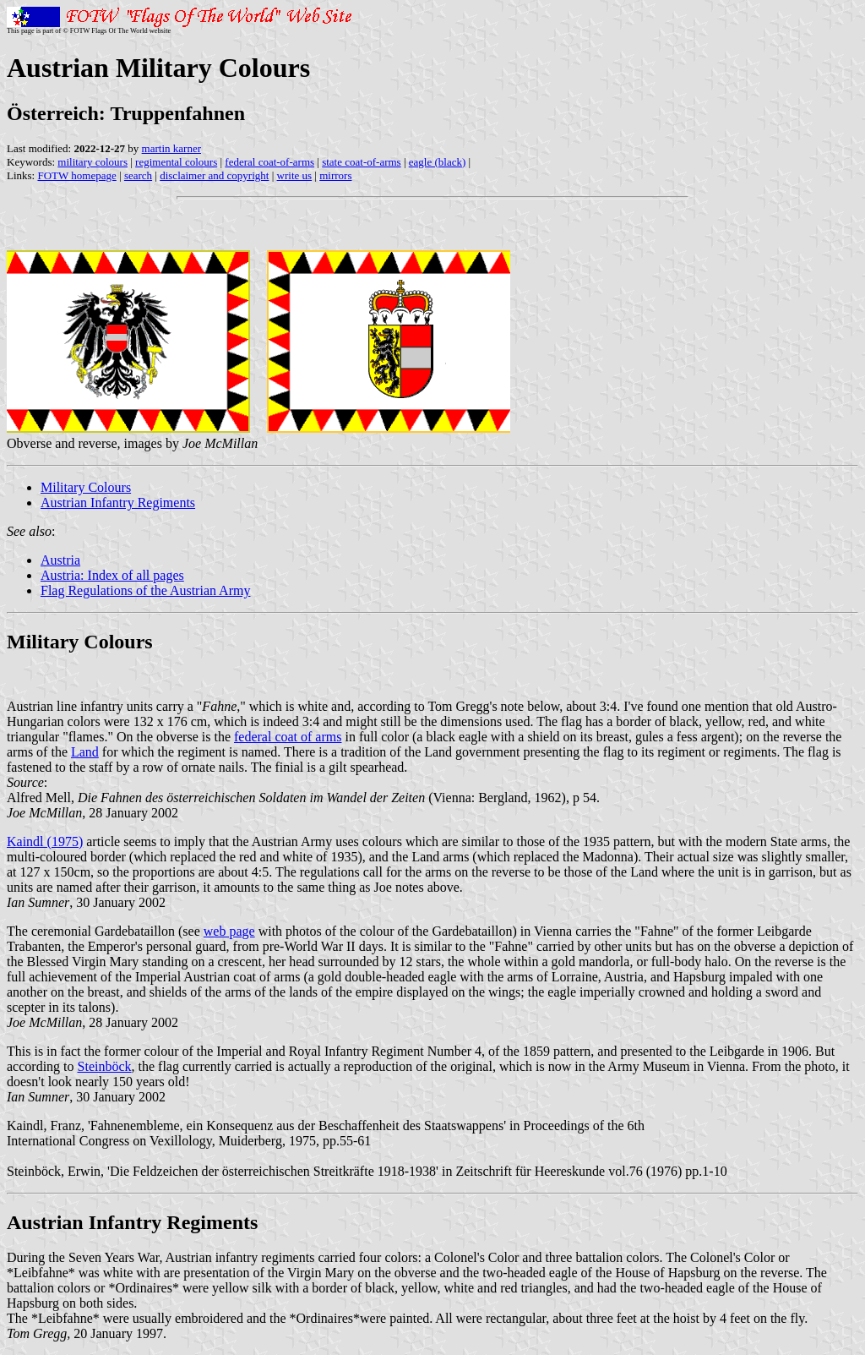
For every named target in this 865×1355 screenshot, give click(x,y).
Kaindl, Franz (44, 1125)
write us (295, 175)
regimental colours (176, 162)
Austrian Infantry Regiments (118, 502)
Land (85, 752)
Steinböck (105, 1066)
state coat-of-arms (361, 162)
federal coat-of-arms (269, 162)
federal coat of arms (287, 736)
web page (229, 931)
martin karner (171, 148)
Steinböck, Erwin (54, 1171)
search (138, 175)
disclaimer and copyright (214, 175)
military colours (92, 162)
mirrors (335, 175)
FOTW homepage (76, 175)
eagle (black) (437, 162)
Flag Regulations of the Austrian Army (145, 590)
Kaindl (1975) (45, 841)
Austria (60, 560)
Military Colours (86, 487)
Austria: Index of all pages (112, 575)
